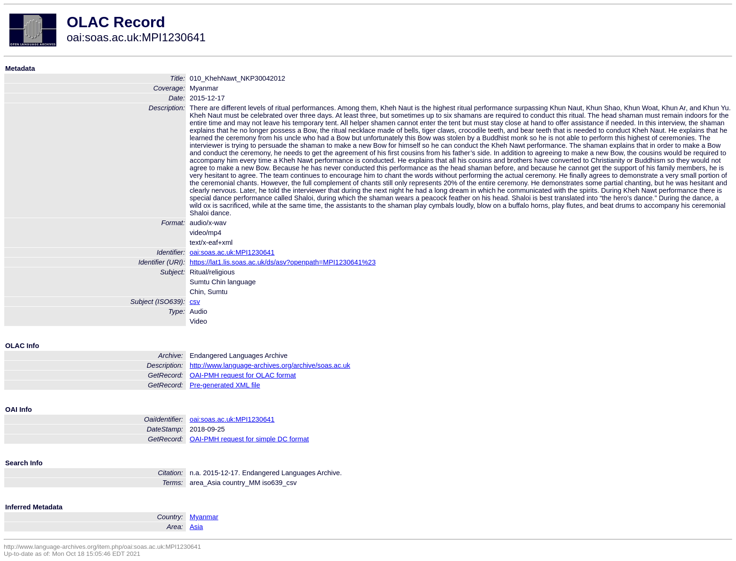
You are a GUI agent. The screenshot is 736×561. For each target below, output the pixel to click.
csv (195, 301)
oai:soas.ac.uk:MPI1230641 (232, 252)
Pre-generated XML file (225, 385)
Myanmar (204, 517)
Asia (196, 527)
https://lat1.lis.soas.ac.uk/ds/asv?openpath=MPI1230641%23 (283, 262)
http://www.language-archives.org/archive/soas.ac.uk (270, 365)
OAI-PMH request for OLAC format (243, 375)
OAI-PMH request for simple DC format (249, 439)
